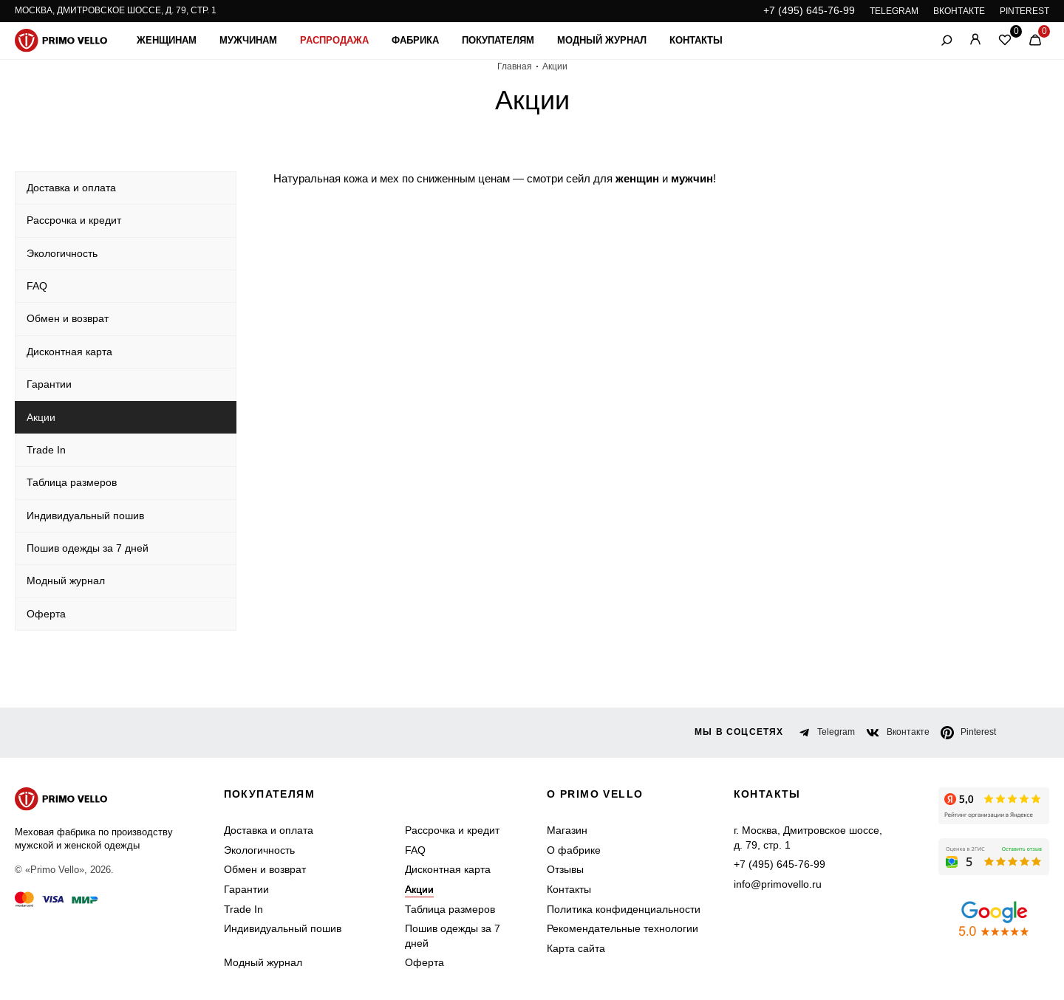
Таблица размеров (450, 909)
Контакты (696, 40)
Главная (514, 66)
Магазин (567, 830)
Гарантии (246, 889)
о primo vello (595, 794)
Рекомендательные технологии (622, 928)
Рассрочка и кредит (452, 830)
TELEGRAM (894, 11)
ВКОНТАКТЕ (959, 11)
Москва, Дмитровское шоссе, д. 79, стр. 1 (115, 10)
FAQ (415, 850)
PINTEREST (1024, 11)
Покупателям (498, 40)
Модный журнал (602, 40)
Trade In (243, 909)
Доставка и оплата (268, 830)
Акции (419, 889)
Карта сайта (576, 948)
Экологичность (259, 850)
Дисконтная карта (448, 869)
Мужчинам (248, 40)
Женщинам (167, 40)
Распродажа (334, 40)
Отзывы (565, 869)
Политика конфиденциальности (623, 909)
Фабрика (415, 40)
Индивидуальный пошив (282, 928)
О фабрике (574, 850)
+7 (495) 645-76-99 (809, 10)
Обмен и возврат (265, 869)
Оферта (424, 962)
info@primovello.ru (778, 884)
